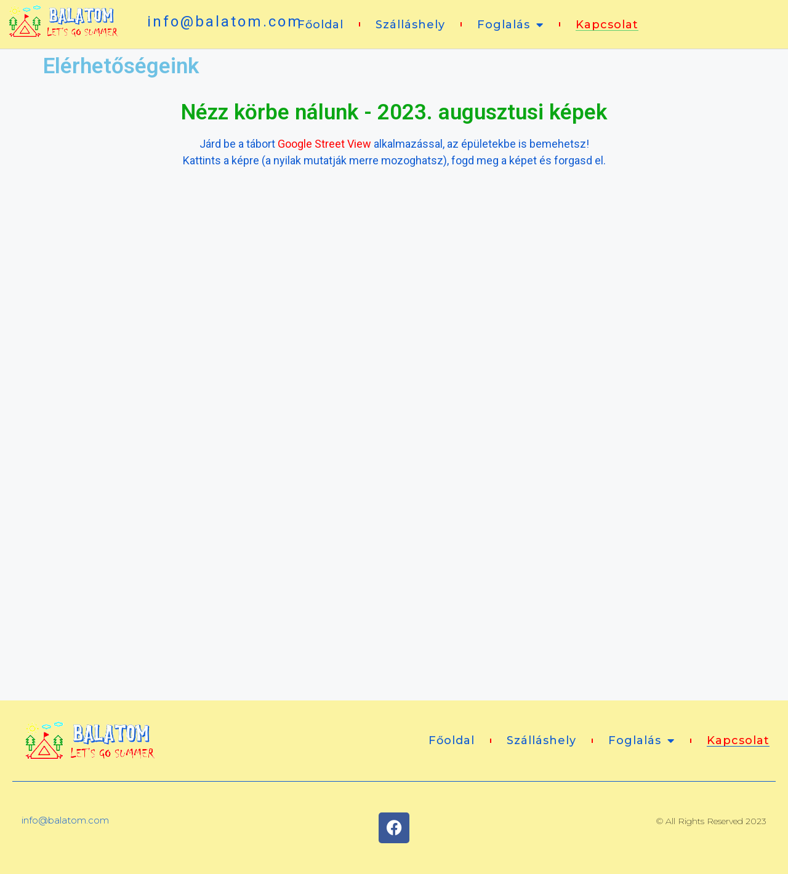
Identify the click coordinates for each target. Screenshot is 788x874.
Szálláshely (410, 24)
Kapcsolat (607, 24)
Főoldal (320, 24)
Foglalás (510, 24)
